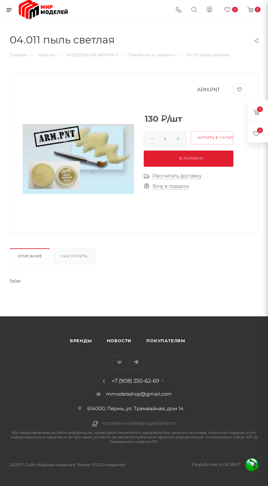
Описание (30, 256)
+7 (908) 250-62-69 (135, 381)
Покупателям (165, 340)
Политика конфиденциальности (139, 424)
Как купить (74, 256)
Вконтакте (120, 362)
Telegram (136, 362)
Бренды (81, 340)
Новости (119, 340)
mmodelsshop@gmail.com (139, 394)
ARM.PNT (208, 89)
